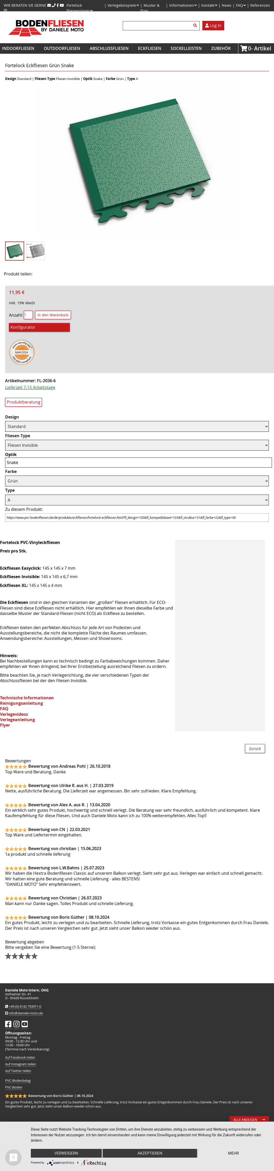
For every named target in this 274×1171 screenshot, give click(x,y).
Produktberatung (23, 402)
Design (12, 417)
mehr (233, 1153)
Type (10, 490)
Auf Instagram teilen (20, 1064)
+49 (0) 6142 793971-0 (25, 1006)
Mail (69, 274)
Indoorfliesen (18, 48)
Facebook (44, 274)
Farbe (11, 471)
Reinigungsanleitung (21, 703)
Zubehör (220, 48)
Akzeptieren (149, 1153)
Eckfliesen (149, 48)
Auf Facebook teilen (20, 1057)
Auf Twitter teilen (18, 1071)
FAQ (4, 708)
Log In (213, 25)
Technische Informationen (27, 698)
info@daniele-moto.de (26, 1013)
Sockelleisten (186, 48)
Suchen (196, 25)
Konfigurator (23, 327)
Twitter (57, 274)
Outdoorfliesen (62, 48)
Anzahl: (16, 315)
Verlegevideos (14, 714)
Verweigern (66, 1153)
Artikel (249, 48)
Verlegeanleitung (17, 719)
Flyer (5, 725)
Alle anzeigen (245, 1120)
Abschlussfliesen (109, 48)
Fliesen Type (17, 436)
